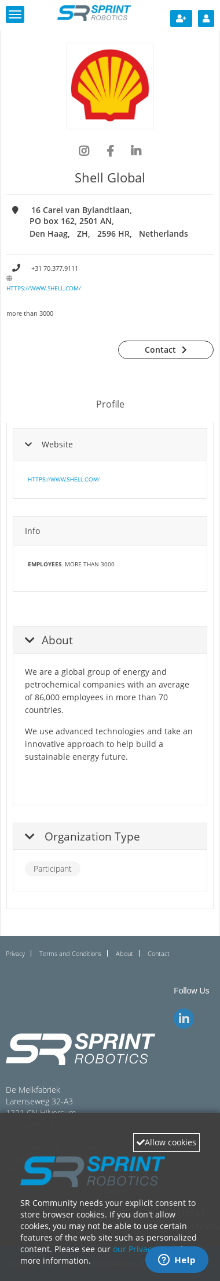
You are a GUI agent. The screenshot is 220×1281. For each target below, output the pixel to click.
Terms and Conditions (70, 953)
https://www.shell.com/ (43, 288)
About (124, 953)
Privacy (15, 953)
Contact (160, 349)
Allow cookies (166, 1142)
